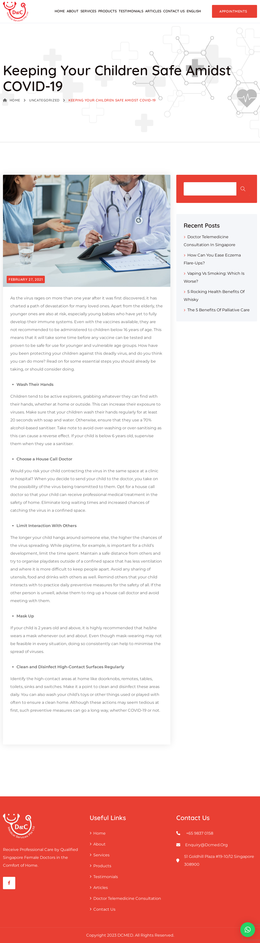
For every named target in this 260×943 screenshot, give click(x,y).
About (73, 11)
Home (60, 11)
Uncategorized (44, 100)
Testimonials (131, 11)
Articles (153, 11)
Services (88, 11)
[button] (247, 929)
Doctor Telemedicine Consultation (127, 898)
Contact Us (174, 11)
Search (243, 189)
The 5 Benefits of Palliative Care (218, 310)
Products (107, 11)
